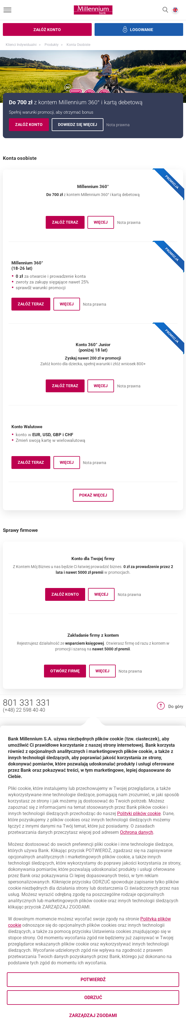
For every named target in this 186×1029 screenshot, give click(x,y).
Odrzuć (93, 997)
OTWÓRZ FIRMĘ (68, 726)
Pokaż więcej (93, 549)
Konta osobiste (78, 45)
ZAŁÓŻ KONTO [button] (68, 649)
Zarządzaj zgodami (116, 1017)
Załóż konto (32, 125)
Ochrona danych (136, 832)
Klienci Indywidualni (21, 45)
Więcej (104, 223)
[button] (165, 10)
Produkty (52, 45)
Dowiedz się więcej (80, 125)
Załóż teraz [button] (68, 414)
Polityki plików (139, 813)
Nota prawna (118, 124)
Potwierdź (93, 979)
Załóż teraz (68, 223)
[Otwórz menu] (7, 10)
